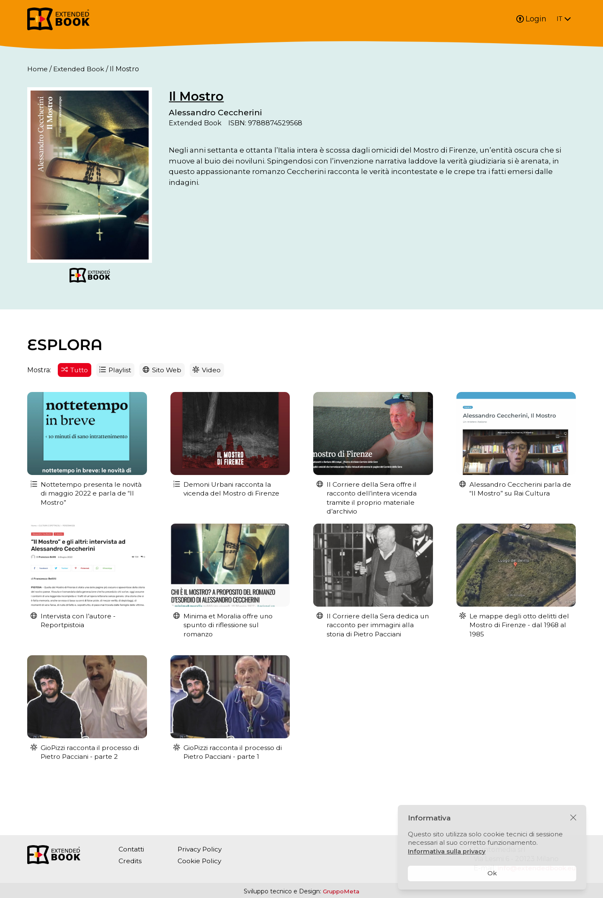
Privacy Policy (202, 849)
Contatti (132, 849)
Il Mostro (226, 96)
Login (531, 18)
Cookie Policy (201, 861)
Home (37, 69)
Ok (492, 873)
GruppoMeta (341, 891)
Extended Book (79, 69)
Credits (130, 861)
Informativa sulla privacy (447, 851)
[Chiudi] (573, 818)
